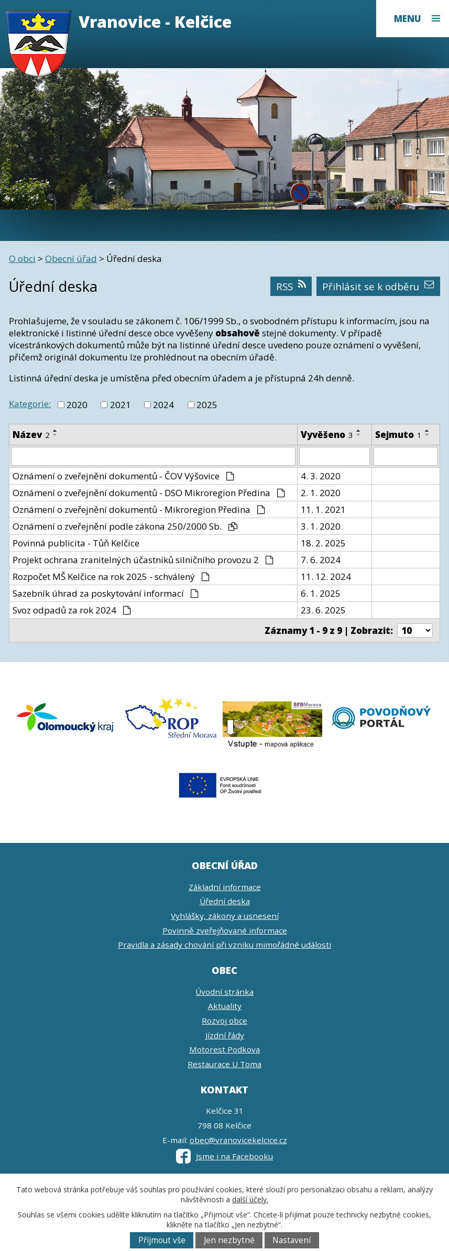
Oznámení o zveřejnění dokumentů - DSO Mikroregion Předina (149, 493)
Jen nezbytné (229, 1240)
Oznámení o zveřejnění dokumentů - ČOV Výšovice (123, 476)
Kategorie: (30, 404)
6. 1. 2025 (321, 593)
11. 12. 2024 (326, 576)
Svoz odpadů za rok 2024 (72, 610)
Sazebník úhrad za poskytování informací (106, 593)
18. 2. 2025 (323, 543)
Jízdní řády (224, 1035)
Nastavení (291, 1240)
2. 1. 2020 (321, 493)
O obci (22, 259)
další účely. (250, 1199)
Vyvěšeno (327, 435)
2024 (163, 405)
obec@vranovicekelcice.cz (238, 1140)
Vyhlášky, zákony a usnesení (225, 915)
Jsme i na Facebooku (224, 1156)
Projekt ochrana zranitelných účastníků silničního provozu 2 (143, 560)
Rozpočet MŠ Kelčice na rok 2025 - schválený (111, 576)
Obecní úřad (71, 259)
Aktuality (225, 1006)
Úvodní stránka (224, 991)
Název (31, 435)
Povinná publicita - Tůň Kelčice (76, 543)
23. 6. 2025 (323, 610)
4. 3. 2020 (321, 476)
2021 (120, 405)
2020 (77, 405)
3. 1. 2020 (321, 526)
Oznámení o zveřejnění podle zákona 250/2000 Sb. (125, 526)
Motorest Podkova (224, 1049)
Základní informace (225, 887)
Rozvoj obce (224, 1020)
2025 (206, 405)
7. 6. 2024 (321, 560)
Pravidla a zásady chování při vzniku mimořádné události (224, 944)
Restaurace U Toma (224, 1064)
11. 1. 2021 (323, 509)
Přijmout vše (161, 1240)
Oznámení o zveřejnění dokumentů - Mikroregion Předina (139, 509)
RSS (290, 286)
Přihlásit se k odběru (378, 286)
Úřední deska (225, 901)
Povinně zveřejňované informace (224, 930)
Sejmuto (398, 435)
